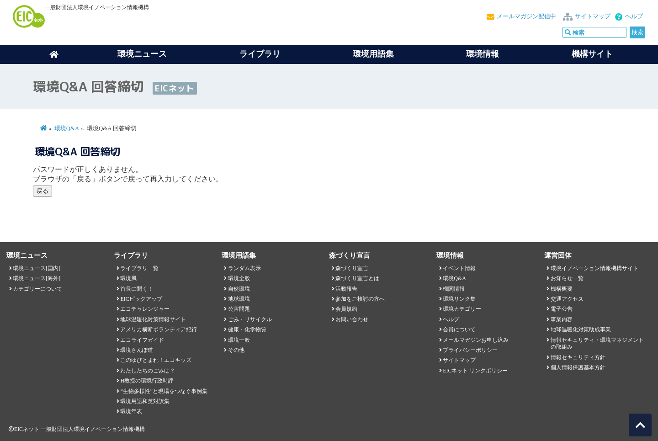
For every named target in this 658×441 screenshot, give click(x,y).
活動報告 (346, 289)
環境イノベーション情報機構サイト (594, 268)
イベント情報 (459, 268)
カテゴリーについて (37, 289)
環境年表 (131, 411)
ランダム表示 (244, 268)
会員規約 (346, 309)
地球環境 (239, 299)
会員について (459, 329)
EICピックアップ (141, 299)
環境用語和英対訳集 (145, 401)
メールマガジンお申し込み (476, 340)
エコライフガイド (142, 340)
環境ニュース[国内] (36, 268)
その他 (236, 350)
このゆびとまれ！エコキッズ (155, 360)
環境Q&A (66, 128)
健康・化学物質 (247, 329)
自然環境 (239, 289)
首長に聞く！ (136, 289)
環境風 (128, 278)
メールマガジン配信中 (526, 16)
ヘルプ (634, 16)
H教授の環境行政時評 (147, 380)
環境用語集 (373, 53)
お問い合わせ (351, 319)
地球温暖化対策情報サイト (153, 319)
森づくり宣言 (351, 268)
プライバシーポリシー (470, 350)
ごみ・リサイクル (250, 319)
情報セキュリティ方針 (578, 357)
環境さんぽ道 (136, 350)
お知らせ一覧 (567, 278)
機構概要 (562, 289)
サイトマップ (592, 16)
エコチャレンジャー (145, 309)
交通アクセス (567, 299)
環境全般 (239, 278)
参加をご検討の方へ (360, 299)
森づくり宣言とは (357, 278)
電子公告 (562, 309)
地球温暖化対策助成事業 (581, 329)
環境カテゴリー (462, 309)
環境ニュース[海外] (36, 278)
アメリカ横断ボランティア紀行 (158, 329)
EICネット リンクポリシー (475, 370)
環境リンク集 (459, 299)
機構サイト (592, 53)
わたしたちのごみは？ (147, 370)
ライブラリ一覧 (139, 268)
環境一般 (239, 340)
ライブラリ (260, 53)
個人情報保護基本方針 (578, 367)
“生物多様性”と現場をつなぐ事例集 (163, 391)
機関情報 (454, 289)
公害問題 (239, 309)
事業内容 (562, 319)
